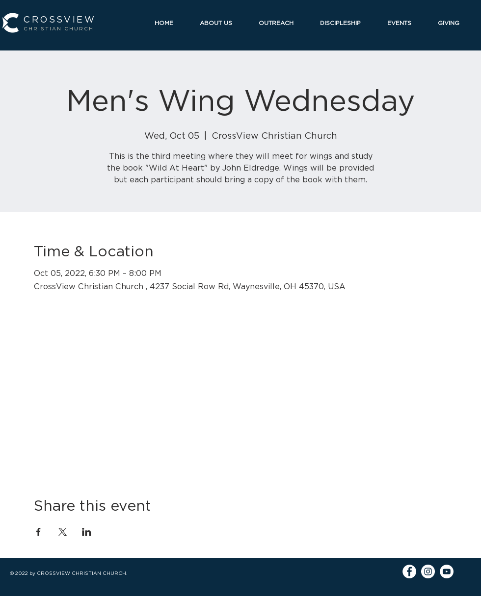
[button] (221, 23)
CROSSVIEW (59, 19)
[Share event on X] (62, 532)
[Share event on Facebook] (38, 532)
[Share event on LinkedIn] (86, 532)
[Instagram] (428, 571)
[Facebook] (409, 571)
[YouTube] (447, 571)
